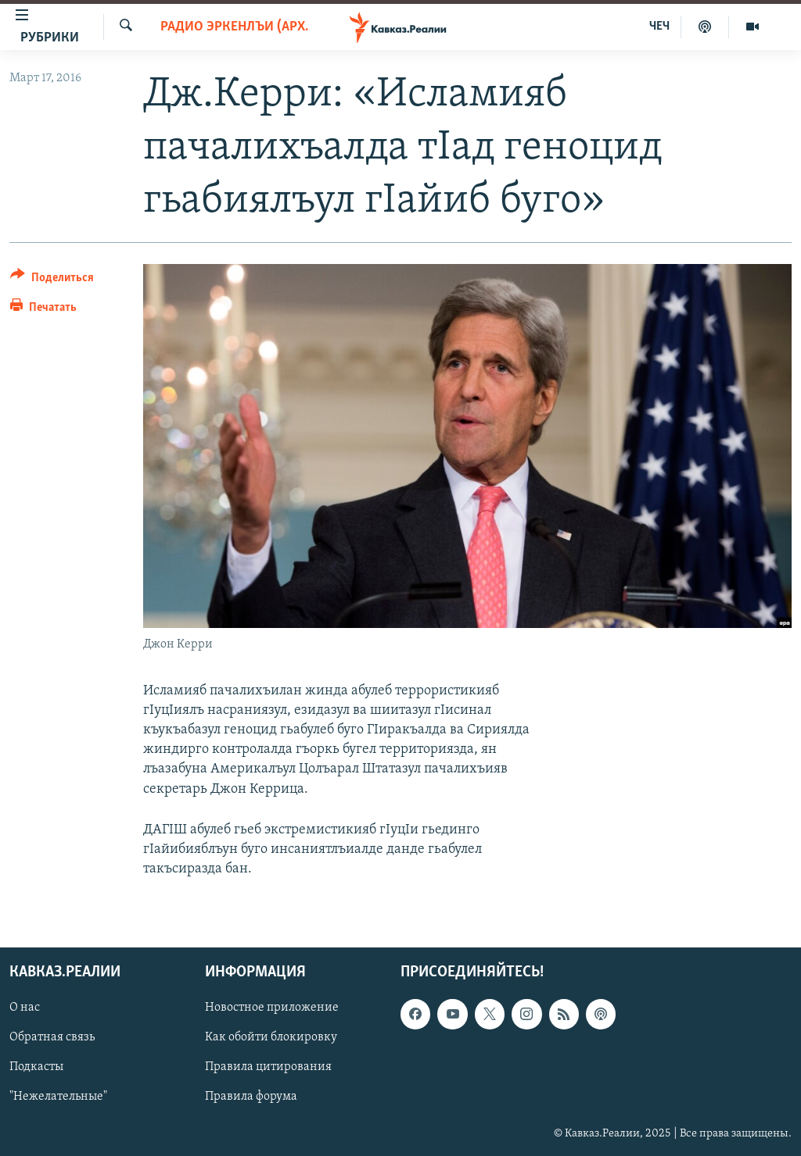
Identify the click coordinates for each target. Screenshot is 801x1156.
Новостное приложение (272, 1008)
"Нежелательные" (58, 1097)
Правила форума (251, 1097)
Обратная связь (52, 1038)
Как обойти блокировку (271, 1038)
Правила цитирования (268, 1067)
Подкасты (36, 1067)
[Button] (52, 280)
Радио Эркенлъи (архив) (235, 27)
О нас (24, 1008)
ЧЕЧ (659, 26)
